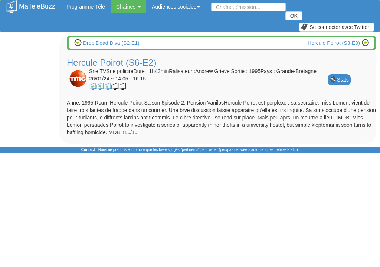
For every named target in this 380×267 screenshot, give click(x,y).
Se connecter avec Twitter (334, 27)
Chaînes (128, 7)
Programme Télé (85, 7)
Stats (343, 80)
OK (294, 16)
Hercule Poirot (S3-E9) (334, 43)
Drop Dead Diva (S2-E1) (111, 43)
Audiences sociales (176, 7)
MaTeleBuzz (30, 4)
